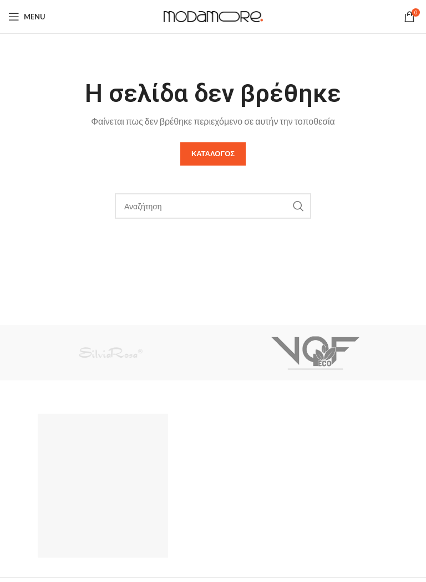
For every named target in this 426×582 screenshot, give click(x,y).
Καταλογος (213, 153)
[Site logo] (213, 15)
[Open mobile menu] (27, 17)
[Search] (213, 206)
